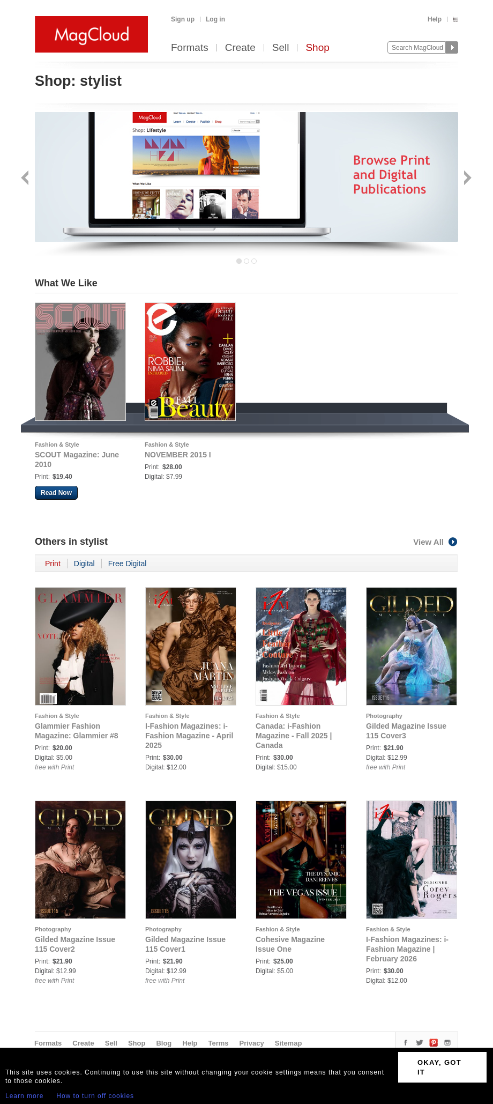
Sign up (183, 19)
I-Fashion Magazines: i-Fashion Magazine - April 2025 (189, 736)
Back (26, 179)
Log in (215, 19)
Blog (163, 1043)
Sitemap (288, 1043)
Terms (218, 1043)
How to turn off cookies (95, 1096)
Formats (189, 48)
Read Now (56, 493)
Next (466, 179)
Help (435, 19)
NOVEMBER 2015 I (178, 454)
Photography (384, 716)
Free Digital (127, 563)
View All (435, 541)
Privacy (252, 1043)
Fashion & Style (57, 444)
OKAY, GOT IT (439, 1067)
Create (240, 48)
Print (53, 563)
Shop (317, 48)
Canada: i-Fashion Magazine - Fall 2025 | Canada (294, 736)
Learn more (24, 1096)
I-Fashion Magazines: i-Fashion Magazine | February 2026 (407, 949)
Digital (84, 563)
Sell (280, 48)
